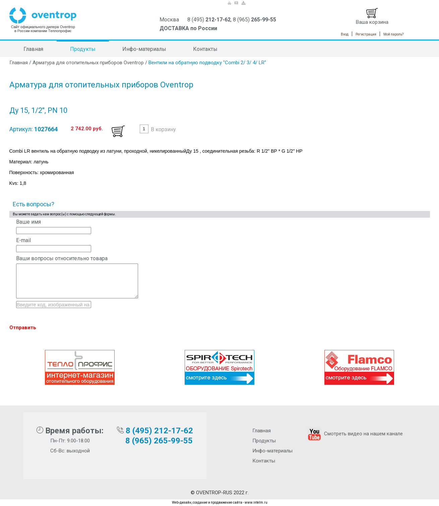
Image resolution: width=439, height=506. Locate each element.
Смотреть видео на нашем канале (354, 434)
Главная (33, 49)
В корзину (163, 129)
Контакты (205, 49)
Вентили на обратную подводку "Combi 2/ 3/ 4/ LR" (207, 63)
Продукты (83, 49)
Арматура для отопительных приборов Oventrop (88, 63)
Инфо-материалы (144, 49)
